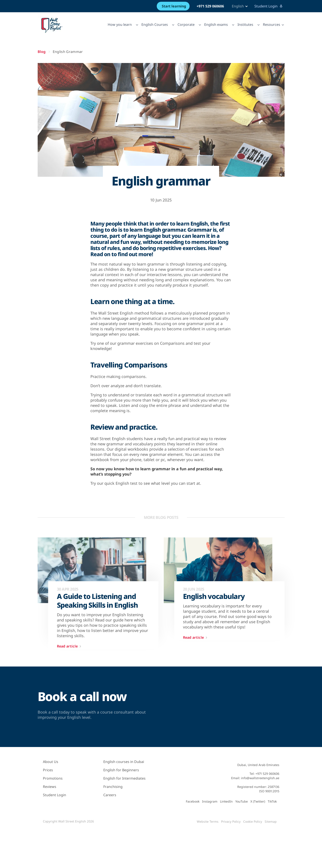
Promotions (53, 778)
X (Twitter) (257, 801)
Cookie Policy (252, 821)
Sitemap (271, 821)
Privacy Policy (231, 821)
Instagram (209, 801)
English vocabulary (214, 596)
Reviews (49, 786)
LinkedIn (226, 801)
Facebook (192, 801)
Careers (109, 795)
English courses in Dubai (123, 761)
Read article (70, 646)
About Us (50, 761)
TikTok (272, 801)
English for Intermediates (124, 778)
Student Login (268, 6)
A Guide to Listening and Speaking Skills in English (97, 600)
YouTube (241, 801)
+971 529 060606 (210, 6)
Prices (48, 770)
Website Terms (207, 821)
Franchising (113, 786)
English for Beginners (121, 770)
